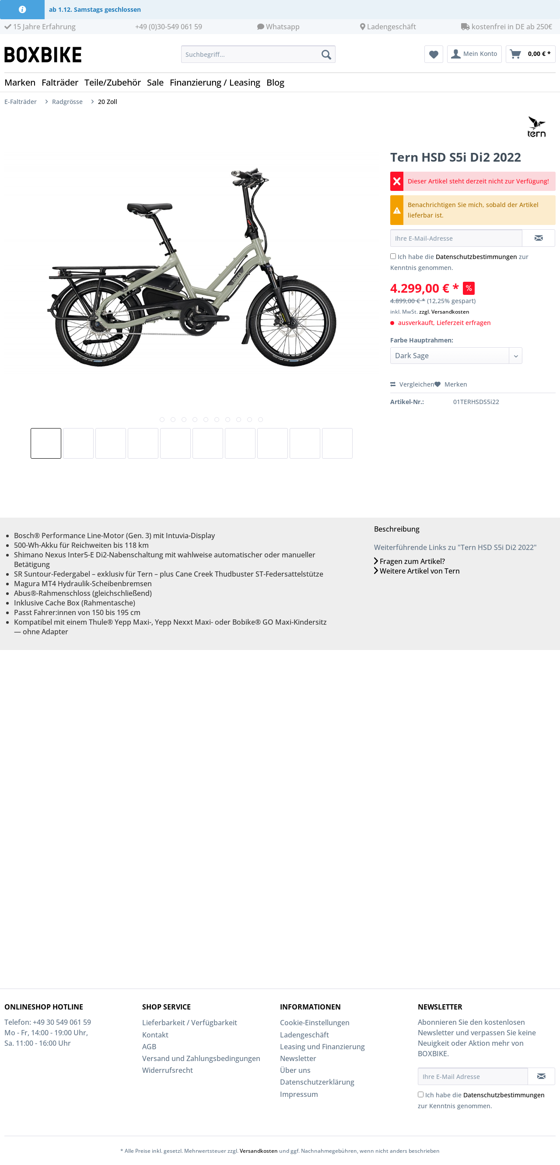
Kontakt (155, 1035)
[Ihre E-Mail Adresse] (473, 1076)
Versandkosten (259, 1151)
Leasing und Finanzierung (322, 1046)
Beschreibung (397, 529)
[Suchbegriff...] (258, 54)
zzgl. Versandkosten (444, 311)
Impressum (299, 1094)
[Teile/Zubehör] (115, 82)
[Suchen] (326, 54)
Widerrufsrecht (167, 1070)
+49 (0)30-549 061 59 (168, 26)
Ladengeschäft (391, 26)
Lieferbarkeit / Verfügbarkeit (189, 1022)
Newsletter (298, 1058)
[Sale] (158, 82)
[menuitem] (258, 58)
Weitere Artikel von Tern (417, 571)
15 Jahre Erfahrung (40, 26)
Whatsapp (283, 26)
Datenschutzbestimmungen (476, 256)
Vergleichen (412, 384)
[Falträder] (63, 82)
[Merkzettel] (433, 54)
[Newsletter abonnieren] (541, 1076)
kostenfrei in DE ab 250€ (506, 26)
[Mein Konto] (474, 54)
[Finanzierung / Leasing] (218, 82)
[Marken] (23, 82)
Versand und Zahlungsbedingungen (201, 1058)
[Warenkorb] (531, 54)
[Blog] (278, 82)
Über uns (295, 1070)
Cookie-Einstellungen (315, 1022)
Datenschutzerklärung (317, 1082)
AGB (149, 1046)
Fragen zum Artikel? (409, 561)
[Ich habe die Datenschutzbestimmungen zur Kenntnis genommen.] (393, 256)
